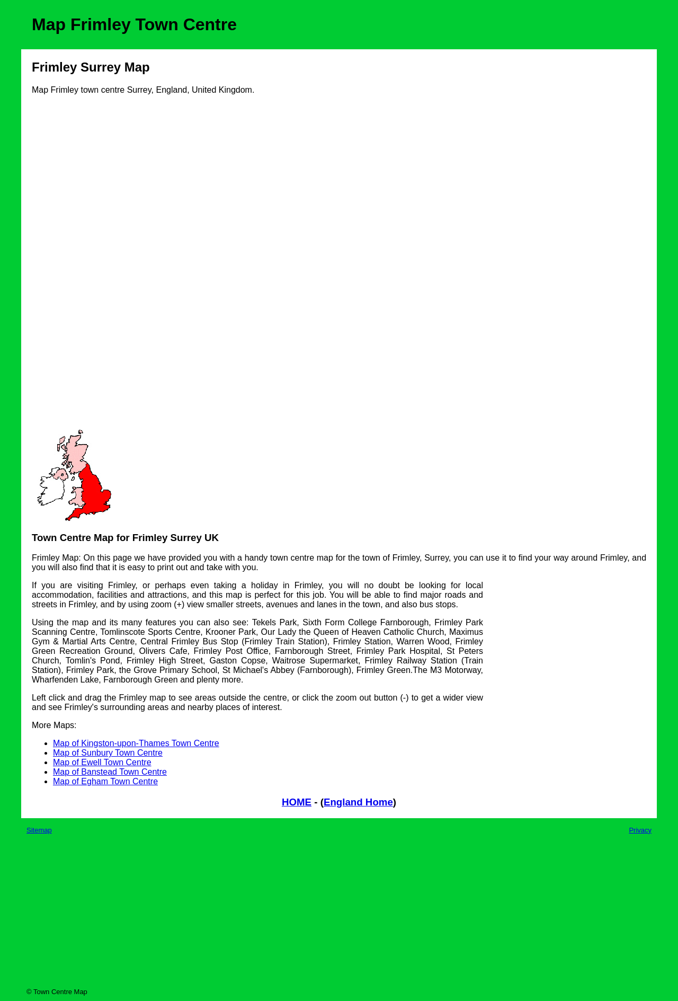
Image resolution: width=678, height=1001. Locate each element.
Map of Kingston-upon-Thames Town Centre (136, 743)
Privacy (640, 830)
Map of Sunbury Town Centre (108, 752)
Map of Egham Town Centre (105, 781)
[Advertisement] (74, 266)
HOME (296, 802)
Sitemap (39, 830)
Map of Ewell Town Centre (102, 762)
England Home (358, 802)
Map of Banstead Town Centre (110, 771)
